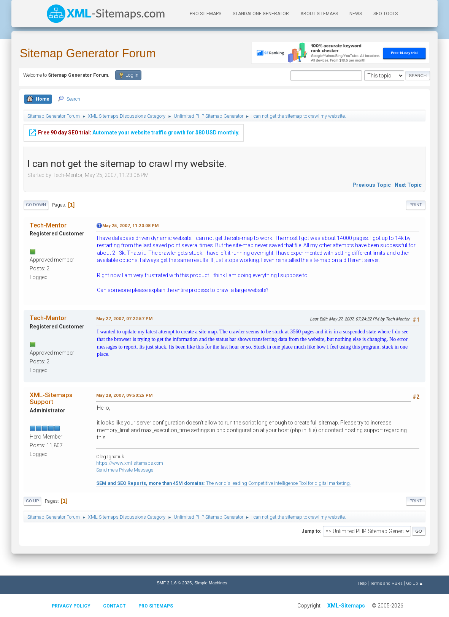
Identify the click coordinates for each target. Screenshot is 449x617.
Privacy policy (71, 606)
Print (415, 204)
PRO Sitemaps (205, 13)
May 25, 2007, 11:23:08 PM (130, 225)
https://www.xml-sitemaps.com (129, 463)
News (355, 13)
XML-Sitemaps (346, 606)
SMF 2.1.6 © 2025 (174, 583)
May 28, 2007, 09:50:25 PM (124, 395)
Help (362, 583)
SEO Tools (385, 13)
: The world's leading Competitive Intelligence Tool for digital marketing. (223, 483)
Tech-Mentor (48, 225)
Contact (114, 606)
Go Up (32, 501)
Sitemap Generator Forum (88, 53)
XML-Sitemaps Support (51, 398)
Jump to (310, 531)
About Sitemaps (319, 13)
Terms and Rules (386, 583)
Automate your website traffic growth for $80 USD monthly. (134, 128)
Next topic (408, 185)
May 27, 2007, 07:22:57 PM (124, 318)
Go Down (36, 204)
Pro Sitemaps (155, 606)
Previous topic (371, 185)
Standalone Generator (261, 13)
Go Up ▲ (414, 583)
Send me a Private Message (124, 470)
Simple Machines (210, 583)
